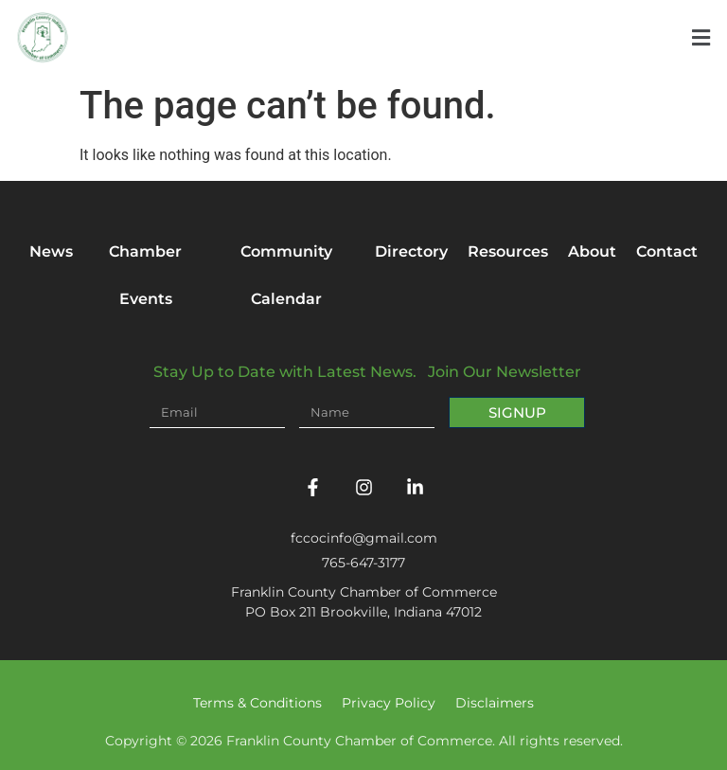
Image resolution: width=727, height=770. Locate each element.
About (592, 251)
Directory (411, 251)
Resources (508, 251)
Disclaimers (494, 702)
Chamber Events (145, 275)
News (51, 251)
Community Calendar (286, 275)
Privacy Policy (388, 702)
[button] (700, 38)
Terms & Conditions (257, 702)
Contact (667, 251)
